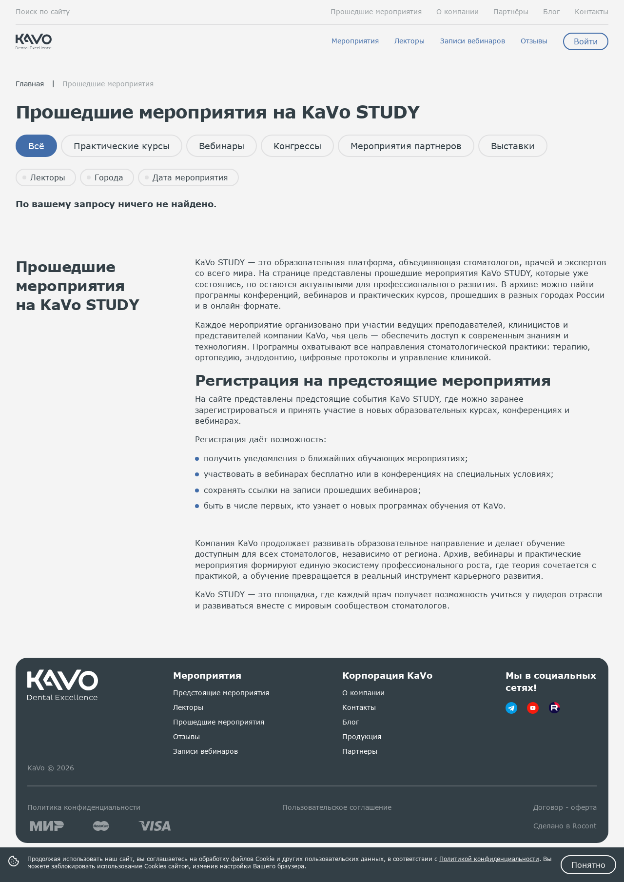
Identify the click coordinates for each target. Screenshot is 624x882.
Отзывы (534, 41)
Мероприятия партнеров (406, 145)
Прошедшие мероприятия (376, 12)
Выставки (513, 145)
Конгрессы (297, 145)
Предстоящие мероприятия (221, 692)
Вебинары (221, 145)
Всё (36, 145)
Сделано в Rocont (565, 826)
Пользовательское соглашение (336, 807)
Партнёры (510, 12)
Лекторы (409, 41)
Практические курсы (122, 145)
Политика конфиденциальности (83, 807)
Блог (551, 12)
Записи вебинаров (472, 41)
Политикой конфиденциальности (489, 858)
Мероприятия (355, 41)
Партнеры (359, 751)
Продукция (361, 736)
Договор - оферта (565, 807)
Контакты (591, 12)
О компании (457, 12)
